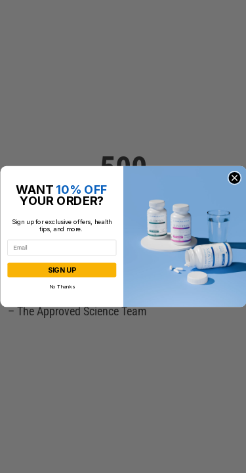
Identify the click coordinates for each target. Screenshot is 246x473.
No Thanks (61, 286)
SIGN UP (61, 270)
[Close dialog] (234, 177)
